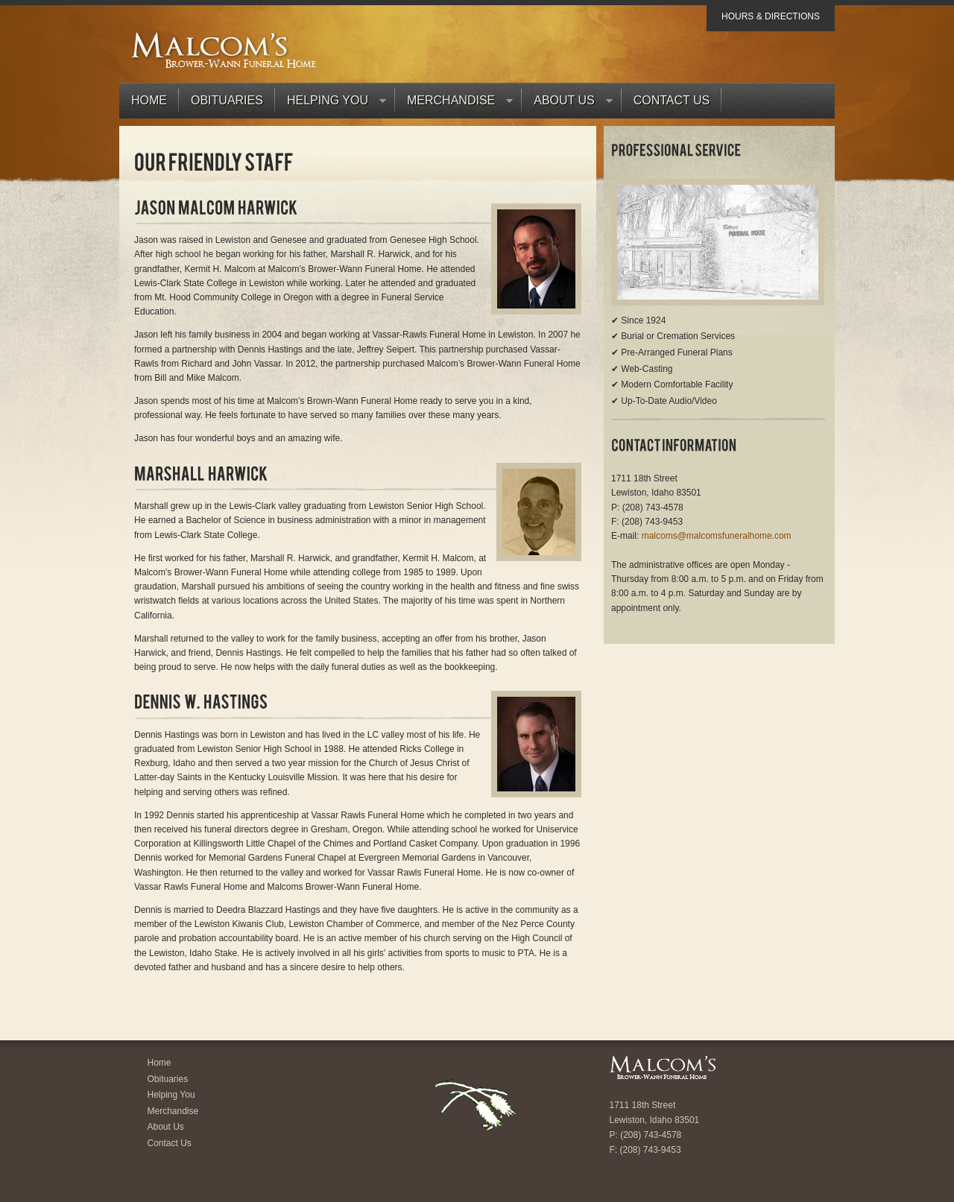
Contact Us (672, 100)
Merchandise (454, 104)
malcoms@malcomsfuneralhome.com (717, 536)
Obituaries (227, 100)
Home (149, 100)
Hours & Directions (770, 16)
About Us (567, 104)
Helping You (330, 104)
